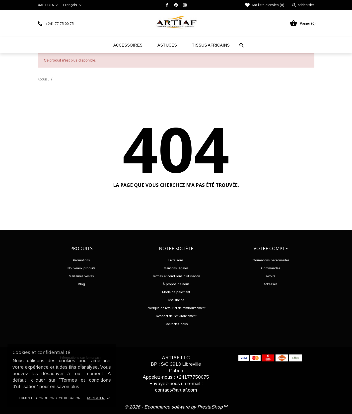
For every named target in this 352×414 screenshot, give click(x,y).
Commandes (270, 268)
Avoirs (270, 276)
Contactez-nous (176, 324)
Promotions (81, 260)
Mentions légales (176, 268)
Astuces (167, 45)
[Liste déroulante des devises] (48, 5)
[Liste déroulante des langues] (72, 5)
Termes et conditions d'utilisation (48, 398)
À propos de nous (176, 284)
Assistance (176, 300)
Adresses (271, 284)
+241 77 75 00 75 (60, 24)
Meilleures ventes (81, 276)
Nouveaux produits (81, 268)
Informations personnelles (270, 260)
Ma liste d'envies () (264, 5)
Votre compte (271, 248)
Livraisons (176, 260)
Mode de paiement (176, 292)
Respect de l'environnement (176, 316)
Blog (81, 284)
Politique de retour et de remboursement (176, 308)
